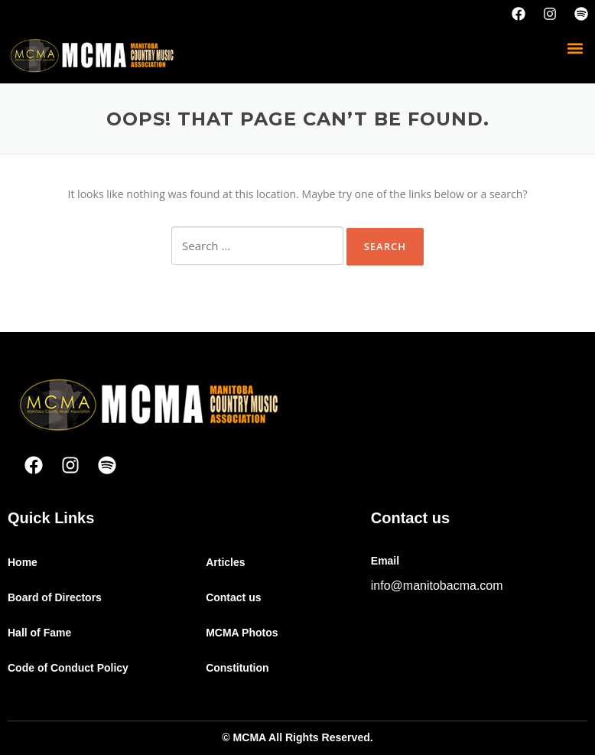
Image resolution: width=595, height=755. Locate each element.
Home (22, 562)
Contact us (233, 597)
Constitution (237, 668)
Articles (225, 562)
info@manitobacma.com (437, 585)
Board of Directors (55, 597)
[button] (574, 47)
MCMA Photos (242, 632)
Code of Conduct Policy (68, 668)
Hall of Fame (39, 632)
